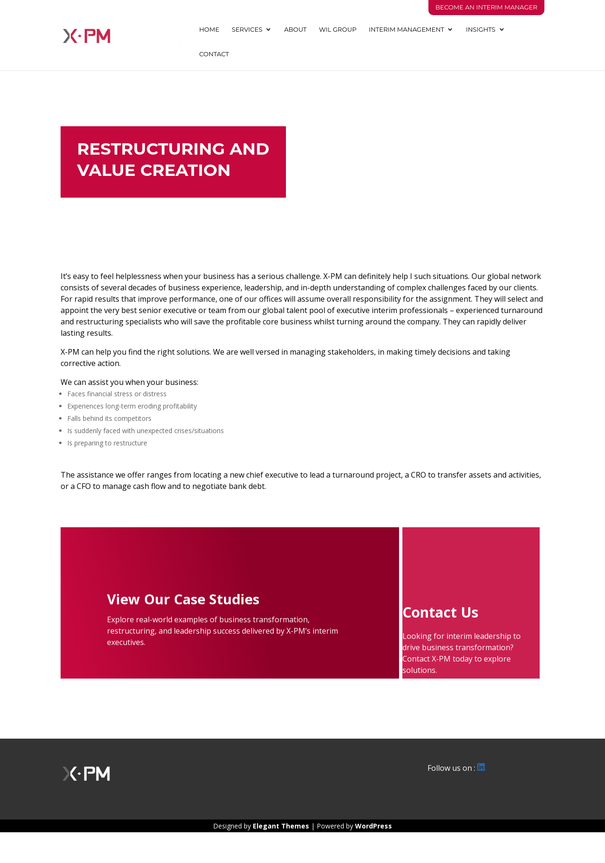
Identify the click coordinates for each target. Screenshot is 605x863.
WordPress (373, 825)
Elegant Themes (281, 825)
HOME (209, 29)
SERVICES (246, 29)
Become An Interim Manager (486, 7)
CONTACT (214, 54)
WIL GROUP (337, 29)
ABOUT (295, 29)
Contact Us (440, 612)
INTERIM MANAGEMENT (406, 29)
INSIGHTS (480, 29)
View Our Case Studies (183, 599)
